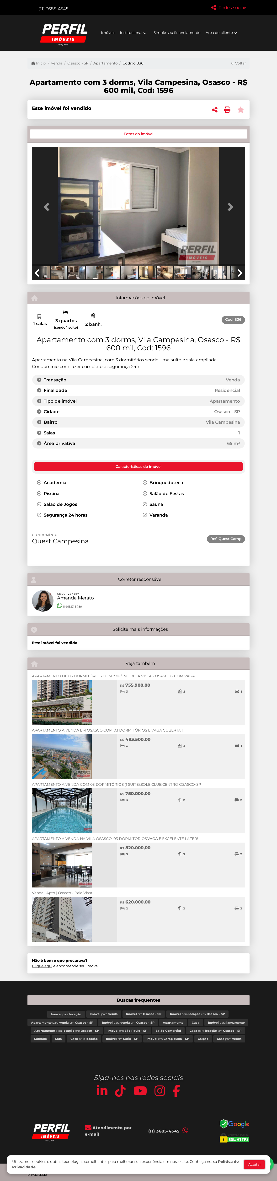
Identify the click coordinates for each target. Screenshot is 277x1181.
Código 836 (133, 63)
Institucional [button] (131, 32)
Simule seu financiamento (177, 32)
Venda (56, 63)
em (143, 1014)
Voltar (238, 63)
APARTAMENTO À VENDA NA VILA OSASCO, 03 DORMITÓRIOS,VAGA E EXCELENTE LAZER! (115, 838)
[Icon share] (102, 1091)
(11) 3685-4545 (53, 8)
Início (38, 63)
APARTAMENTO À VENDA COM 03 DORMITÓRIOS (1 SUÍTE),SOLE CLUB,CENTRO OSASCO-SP (116, 784)
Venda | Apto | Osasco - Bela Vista (62, 893)
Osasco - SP (78, 63)
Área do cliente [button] (219, 32)
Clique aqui (42, 966)
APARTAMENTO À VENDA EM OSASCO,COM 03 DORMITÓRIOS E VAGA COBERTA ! (107, 730)
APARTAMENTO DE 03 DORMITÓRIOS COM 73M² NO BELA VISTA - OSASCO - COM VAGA (113, 676)
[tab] (48, 134)
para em (197, 1014)
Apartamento (105, 63)
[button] (48, 207)
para (66, 1014)
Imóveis (108, 32)
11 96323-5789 (69, 606)
